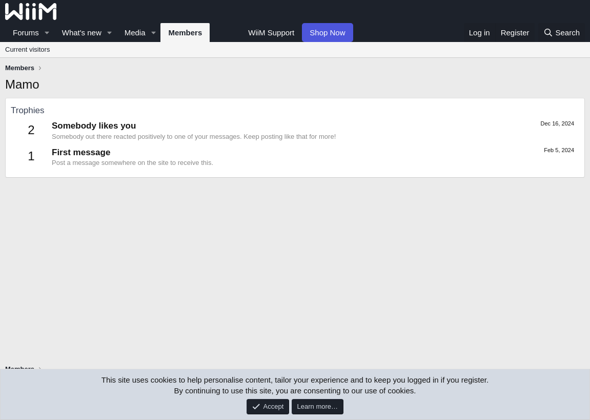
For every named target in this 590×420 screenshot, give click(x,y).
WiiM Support (271, 32)
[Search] (561, 32)
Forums (26, 32)
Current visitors (27, 49)
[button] (47, 32)
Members (185, 32)
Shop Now (327, 32)
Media (135, 32)
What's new (81, 32)
